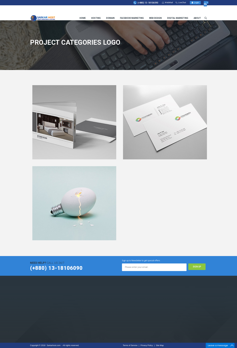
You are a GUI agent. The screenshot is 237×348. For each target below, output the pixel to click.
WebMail (167, 2)
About (197, 11)
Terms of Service (130, 345)
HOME (83, 11)
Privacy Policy (147, 345)
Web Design (155, 11)
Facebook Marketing (132, 11)
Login (195, 2)
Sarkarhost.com (53, 345)
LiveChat (180, 2)
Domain (110, 11)
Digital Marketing (177, 11)
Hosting (96, 11)
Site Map (160, 345)
